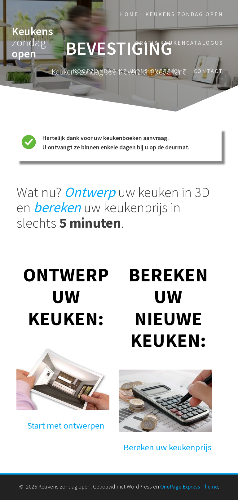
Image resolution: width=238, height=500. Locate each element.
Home (129, 14)
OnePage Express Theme (189, 486)
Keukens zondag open (184, 14)
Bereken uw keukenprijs (167, 447)
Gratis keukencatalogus (179, 42)
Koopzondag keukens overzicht (130, 71)
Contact (208, 71)
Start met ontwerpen (65, 425)
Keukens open (32, 42)
